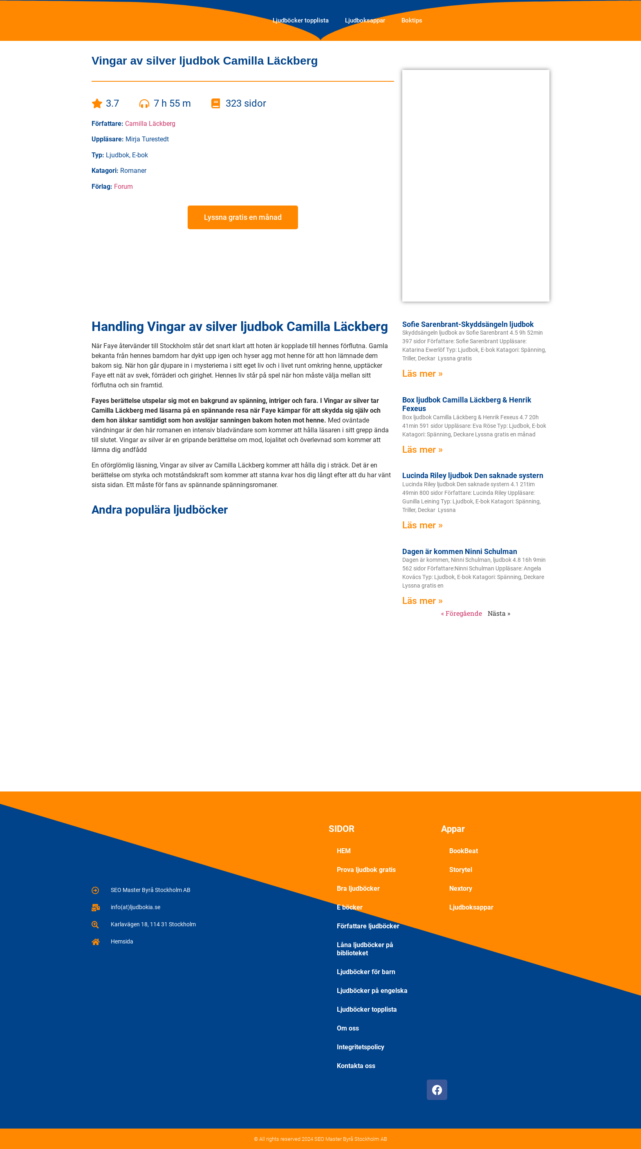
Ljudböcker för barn (366, 972)
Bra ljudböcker (358, 888)
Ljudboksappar (365, 20)
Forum (123, 186)
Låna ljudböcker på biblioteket (365, 949)
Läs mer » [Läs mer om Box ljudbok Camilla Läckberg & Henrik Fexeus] (422, 449)
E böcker (350, 907)
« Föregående (461, 613)
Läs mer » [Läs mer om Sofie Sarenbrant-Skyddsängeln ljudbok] (422, 373)
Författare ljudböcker (368, 926)
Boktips (411, 20)
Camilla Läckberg (150, 123)
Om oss (348, 1028)
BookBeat (463, 851)
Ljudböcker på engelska (372, 991)
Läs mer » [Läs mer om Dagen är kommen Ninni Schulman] (422, 600)
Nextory (460, 888)
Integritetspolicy (360, 1047)
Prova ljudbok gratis (366, 870)
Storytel (460, 870)
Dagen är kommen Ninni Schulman (459, 551)
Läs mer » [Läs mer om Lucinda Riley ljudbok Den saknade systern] (422, 525)
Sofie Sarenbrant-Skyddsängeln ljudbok (468, 324)
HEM (344, 851)
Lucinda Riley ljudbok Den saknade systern (472, 475)
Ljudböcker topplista (301, 20)
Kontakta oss (356, 1066)
